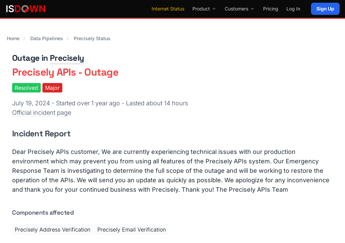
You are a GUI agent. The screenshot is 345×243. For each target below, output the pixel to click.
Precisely (67, 58)
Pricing (270, 8)
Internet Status (168, 8)
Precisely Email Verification (131, 229)
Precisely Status (92, 38)
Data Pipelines (46, 38)
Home (13, 38)
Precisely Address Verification (52, 229)
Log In (293, 8)
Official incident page (41, 112)
